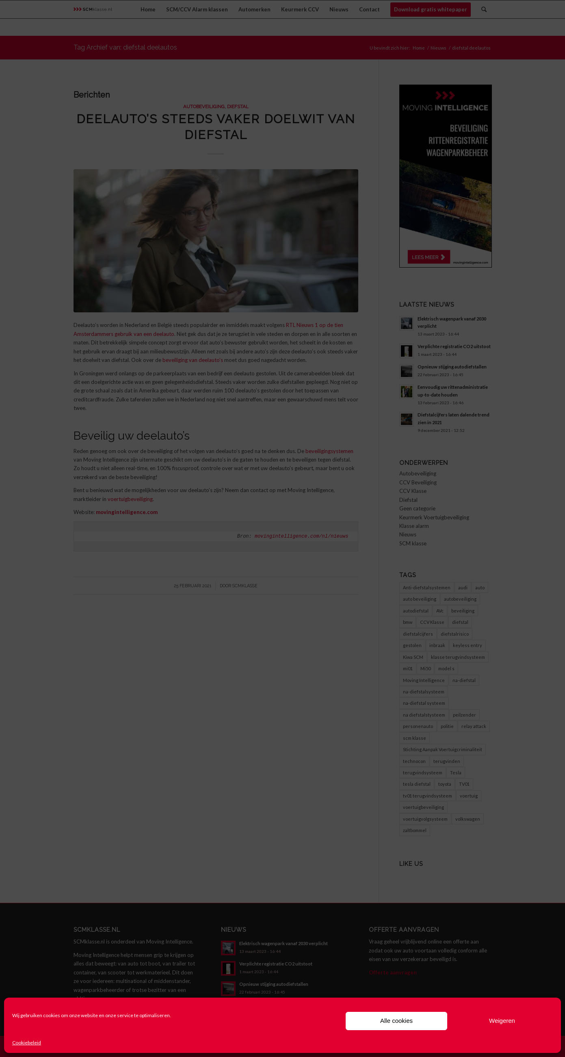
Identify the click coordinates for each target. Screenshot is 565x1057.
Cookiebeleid (26, 1043)
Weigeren (502, 1020)
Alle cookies (396, 1020)
